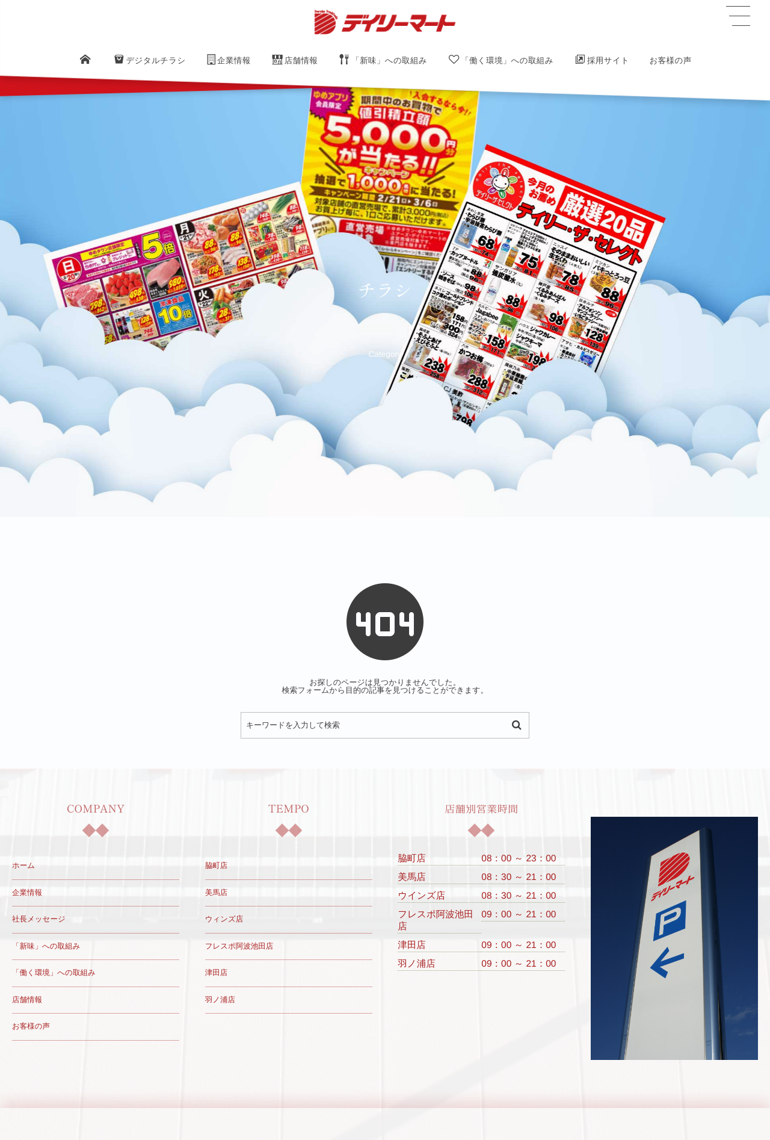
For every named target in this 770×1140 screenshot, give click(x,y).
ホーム (23, 865)
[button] (738, 16)
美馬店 (216, 892)
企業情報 (27, 892)
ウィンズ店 (224, 919)
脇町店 (216, 865)
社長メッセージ (39, 919)
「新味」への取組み (46, 946)
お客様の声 (31, 1026)
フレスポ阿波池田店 (239, 946)
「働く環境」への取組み (54, 972)
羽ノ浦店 (220, 1000)
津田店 (216, 972)
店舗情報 (27, 1000)
